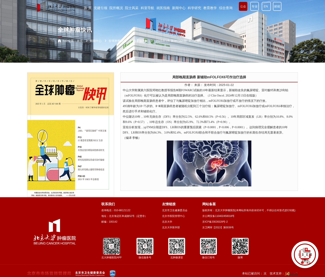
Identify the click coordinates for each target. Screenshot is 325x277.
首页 (80, 41)
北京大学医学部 (171, 227)
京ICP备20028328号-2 (215, 221)
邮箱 (277, 6)
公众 (243, 6)
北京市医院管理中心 (173, 216)
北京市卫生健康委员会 (174, 210)
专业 (255, 6)
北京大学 (167, 221)
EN (266, 6)
